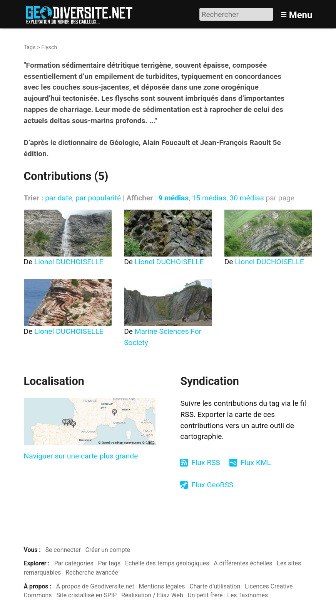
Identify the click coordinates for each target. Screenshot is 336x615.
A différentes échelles (243, 563)
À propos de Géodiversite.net (95, 586)
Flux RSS (205, 462)
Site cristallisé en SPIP (86, 595)
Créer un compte (107, 549)
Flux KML (256, 462)
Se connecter (63, 549)
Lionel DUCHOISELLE (69, 261)
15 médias (209, 197)
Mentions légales (162, 586)
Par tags (109, 563)
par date (58, 197)
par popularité (98, 197)
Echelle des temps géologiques (167, 563)
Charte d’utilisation (214, 586)
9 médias (173, 197)
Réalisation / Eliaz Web (152, 595)
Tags (30, 47)
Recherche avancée (91, 572)
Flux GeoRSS (212, 484)
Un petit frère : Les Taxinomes (228, 595)
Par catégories (74, 563)
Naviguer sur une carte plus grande (81, 456)
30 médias (246, 197)
